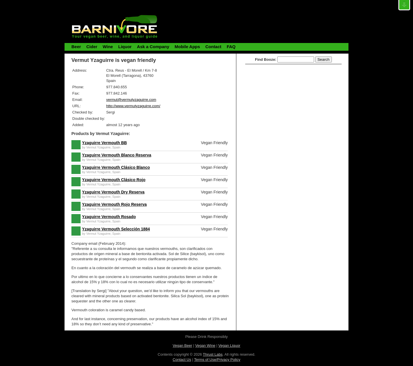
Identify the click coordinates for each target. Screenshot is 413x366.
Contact (213, 46)
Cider (91, 46)
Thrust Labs (213, 354)
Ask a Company (153, 46)
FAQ (231, 46)
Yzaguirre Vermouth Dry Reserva (113, 192)
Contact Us (182, 359)
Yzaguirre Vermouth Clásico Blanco (116, 167)
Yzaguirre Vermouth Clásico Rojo (113, 179)
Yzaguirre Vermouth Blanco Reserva (116, 155)
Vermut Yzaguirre (98, 147)
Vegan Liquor (229, 345)
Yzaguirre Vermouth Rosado (109, 216)
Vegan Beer (182, 345)
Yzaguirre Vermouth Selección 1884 (116, 229)
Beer (76, 46)
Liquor (125, 46)
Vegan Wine (205, 345)
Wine (108, 46)
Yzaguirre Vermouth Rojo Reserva (114, 204)
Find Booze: (265, 59)
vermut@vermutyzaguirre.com (131, 99)
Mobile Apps (187, 46)
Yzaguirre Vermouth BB (104, 142)
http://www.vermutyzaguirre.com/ (133, 106)
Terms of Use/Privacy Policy (217, 359)
